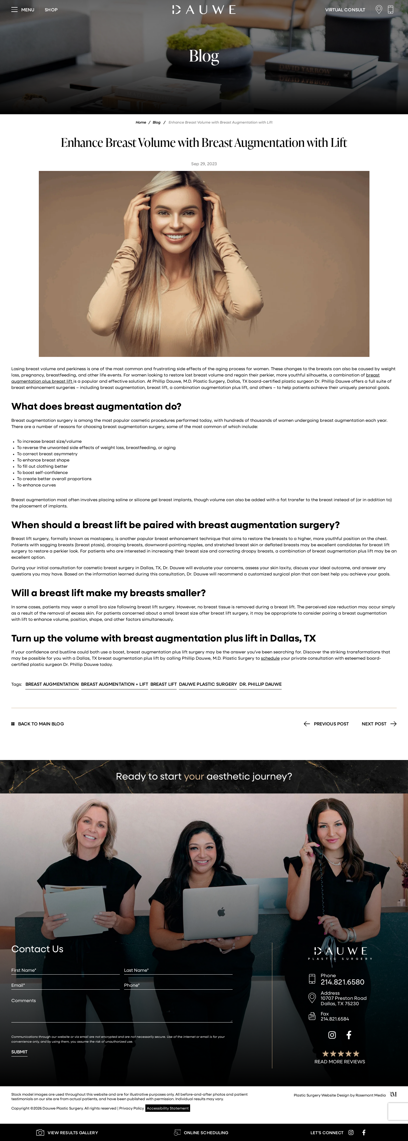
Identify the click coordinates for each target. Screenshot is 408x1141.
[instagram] (332, 1035)
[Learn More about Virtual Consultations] (345, 9)
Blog (156, 122)
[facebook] (349, 1035)
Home (141, 122)
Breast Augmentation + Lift (114, 684)
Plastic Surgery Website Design (321, 1095)
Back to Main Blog (37, 724)
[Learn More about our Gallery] (67, 1132)
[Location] (380, 9)
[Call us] (392, 9)
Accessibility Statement (168, 1108)
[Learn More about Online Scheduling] (201, 1132)
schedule (270, 658)
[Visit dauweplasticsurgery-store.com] (51, 9)
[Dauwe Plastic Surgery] (340, 954)
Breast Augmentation (52, 684)
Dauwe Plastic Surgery (208, 684)
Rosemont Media (371, 1095)
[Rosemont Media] (393, 1095)
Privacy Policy (131, 1108)
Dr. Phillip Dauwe (260, 684)
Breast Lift (163, 684)
